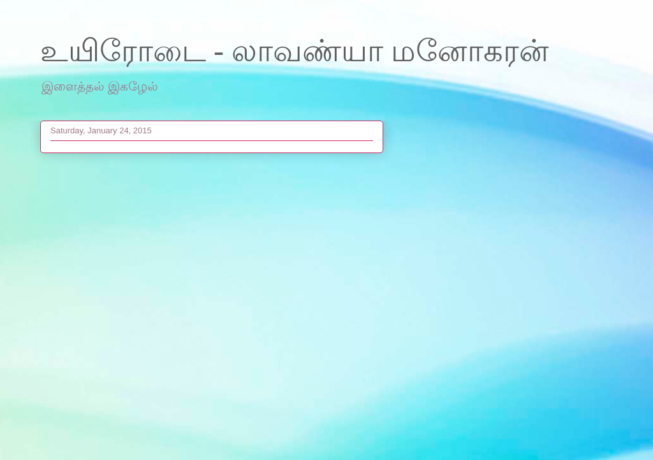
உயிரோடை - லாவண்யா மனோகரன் (294, 51)
